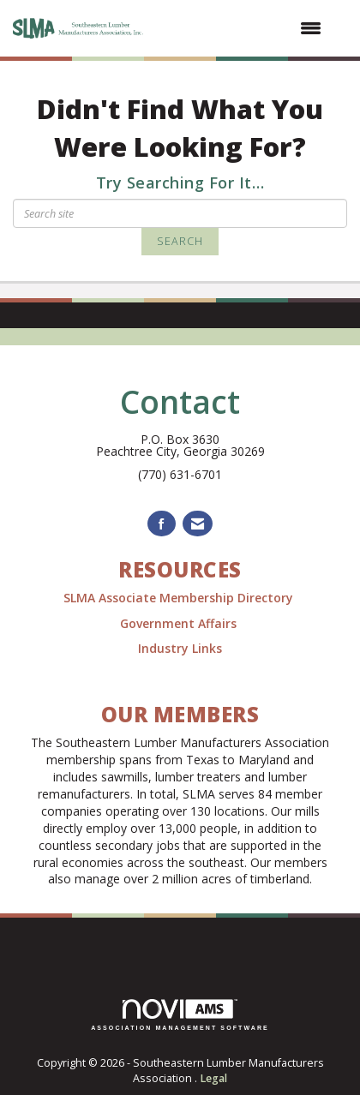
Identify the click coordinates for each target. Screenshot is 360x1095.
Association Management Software (180, 1015)
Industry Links (180, 648)
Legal (213, 1078)
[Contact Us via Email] (197, 524)
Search (180, 241)
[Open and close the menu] (243, 28)
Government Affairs (180, 623)
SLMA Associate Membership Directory (180, 597)
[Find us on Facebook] (161, 524)
